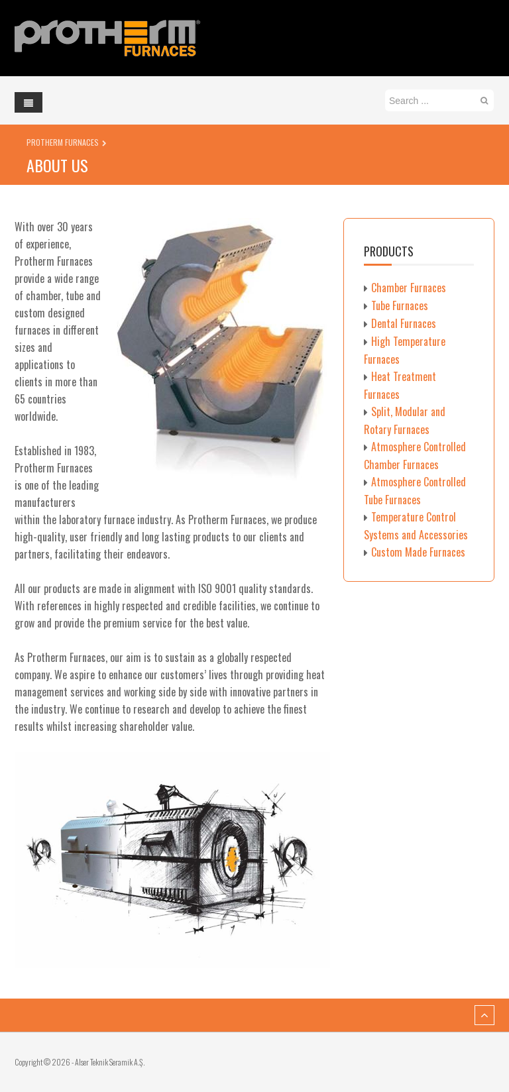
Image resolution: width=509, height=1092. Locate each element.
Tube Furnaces (399, 305)
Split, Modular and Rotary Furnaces (404, 420)
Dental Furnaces (403, 323)
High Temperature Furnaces (404, 350)
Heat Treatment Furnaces (400, 385)
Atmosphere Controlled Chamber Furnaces (415, 455)
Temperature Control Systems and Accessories (416, 526)
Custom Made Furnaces (418, 552)
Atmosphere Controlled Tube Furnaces (415, 491)
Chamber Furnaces (408, 288)
